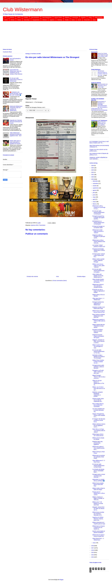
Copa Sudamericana (46, 17)
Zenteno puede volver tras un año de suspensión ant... (98, 400)
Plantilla (67, 19)
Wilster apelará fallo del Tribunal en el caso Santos (98, 326)
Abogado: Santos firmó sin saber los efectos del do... (98, 508)
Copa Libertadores (35, 17)
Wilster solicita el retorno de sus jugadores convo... (98, 425)
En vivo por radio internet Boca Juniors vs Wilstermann (16, 79)
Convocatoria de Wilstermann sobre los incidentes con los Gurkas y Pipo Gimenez (16, 72)
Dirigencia (67, 17)
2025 (92, 165)
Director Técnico (58, 17)
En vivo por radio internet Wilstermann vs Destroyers (98, 212)
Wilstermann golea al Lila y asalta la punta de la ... (98, 448)
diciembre (95, 181)
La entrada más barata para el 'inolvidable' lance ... (98, 471)
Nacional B (94, 52)
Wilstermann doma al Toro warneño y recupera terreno (97, 286)
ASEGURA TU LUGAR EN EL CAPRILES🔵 (98, 480)
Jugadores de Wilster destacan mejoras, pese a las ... (97, 519)
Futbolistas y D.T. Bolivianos (99, 120)
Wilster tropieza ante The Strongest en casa (97, 346)
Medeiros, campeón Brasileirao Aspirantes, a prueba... (97, 394)
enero (94, 542)
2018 (92, 545)
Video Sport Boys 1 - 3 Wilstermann (98, 299)
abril (94, 199)
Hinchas (12, 19)
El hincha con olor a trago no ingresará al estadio (98, 291)
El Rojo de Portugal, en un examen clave (98, 227)
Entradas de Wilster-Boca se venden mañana (97, 331)
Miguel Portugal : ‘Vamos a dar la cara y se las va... (98, 377)
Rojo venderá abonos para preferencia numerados (98, 405)
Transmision (42, 225)
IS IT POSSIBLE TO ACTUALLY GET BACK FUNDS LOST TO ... (99, 142)
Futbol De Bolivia (96, 82)
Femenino (83, 17)
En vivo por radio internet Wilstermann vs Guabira (98, 271)
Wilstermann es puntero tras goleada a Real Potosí (98, 457)
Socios (73, 19)
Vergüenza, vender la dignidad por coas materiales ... (98, 158)
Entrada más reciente (32, 276)
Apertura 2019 (34, 225)
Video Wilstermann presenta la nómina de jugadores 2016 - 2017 (16, 134)
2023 (92, 170)
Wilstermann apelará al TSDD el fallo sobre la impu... (98, 321)
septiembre (96, 188)
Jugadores (52, 19)
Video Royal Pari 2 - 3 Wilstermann (98, 539)
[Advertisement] (53, 35)
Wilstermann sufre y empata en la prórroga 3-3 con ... (98, 207)
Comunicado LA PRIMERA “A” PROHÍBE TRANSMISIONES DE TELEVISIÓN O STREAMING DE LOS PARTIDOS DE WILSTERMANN (99, 106)
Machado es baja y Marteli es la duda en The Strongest (98, 356)
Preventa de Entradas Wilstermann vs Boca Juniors (98, 250)
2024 (92, 167)
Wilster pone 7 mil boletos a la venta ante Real (97, 503)
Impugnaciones (36, 19)
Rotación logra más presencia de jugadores (97, 443)
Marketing (60, 19)
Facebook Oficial (7, 52)
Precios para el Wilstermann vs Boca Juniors (98, 493)
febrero (95, 204)
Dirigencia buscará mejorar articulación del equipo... (98, 336)
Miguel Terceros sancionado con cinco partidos (102, 123)
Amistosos (12, 17)
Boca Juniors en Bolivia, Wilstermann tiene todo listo (98, 316)
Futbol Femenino (98, 17)
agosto (95, 190)
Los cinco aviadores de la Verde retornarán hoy (98, 410)
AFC (5, 17)
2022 (92, 172)
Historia (19, 19)
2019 (92, 179)
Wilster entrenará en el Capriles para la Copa (98, 523)
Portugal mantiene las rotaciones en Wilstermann (98, 303)
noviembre (95, 183)
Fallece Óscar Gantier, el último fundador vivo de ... (98, 362)
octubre (95, 185)
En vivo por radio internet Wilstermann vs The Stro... (98, 351)
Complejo (26, 17)
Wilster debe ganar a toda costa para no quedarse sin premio (15, 142)
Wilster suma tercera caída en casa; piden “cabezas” (98, 265)
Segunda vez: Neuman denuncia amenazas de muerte (16, 122)
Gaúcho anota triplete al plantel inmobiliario (98, 531)
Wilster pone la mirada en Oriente (98, 438)
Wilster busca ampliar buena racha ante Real (98, 484)
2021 (92, 174)
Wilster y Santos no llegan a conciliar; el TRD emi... (98, 498)
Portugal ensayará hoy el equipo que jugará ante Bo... (98, 217)
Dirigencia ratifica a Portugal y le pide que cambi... (98, 236)
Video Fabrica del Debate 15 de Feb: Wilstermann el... (97, 276)
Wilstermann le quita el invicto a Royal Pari (98, 535)
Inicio (57, 276)
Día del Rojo (75, 17)
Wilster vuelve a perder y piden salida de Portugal (98, 260)
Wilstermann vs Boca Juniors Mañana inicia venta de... (98, 241)
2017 (92, 548)
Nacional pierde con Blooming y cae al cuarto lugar (103, 86)
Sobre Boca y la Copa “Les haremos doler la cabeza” (98, 430)
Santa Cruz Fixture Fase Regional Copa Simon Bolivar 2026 (103, 55)
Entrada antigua (81, 276)
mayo (94, 197)
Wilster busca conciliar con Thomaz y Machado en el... (98, 514)
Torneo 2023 (87, 19)
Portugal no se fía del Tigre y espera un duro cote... (97, 372)
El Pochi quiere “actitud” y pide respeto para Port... (98, 255)
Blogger (61, 579)
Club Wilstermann (22, 9)
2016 (92, 550)
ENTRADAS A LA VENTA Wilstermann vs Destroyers (98, 223)
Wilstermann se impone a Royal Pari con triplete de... (98, 527)
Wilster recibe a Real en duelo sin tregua (98, 489)
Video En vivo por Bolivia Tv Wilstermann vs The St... (98, 382)
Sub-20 (79, 19)
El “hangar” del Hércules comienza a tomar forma (98, 420)
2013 (92, 557)
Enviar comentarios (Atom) (60, 280)
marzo (94, 201)
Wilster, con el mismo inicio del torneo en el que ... (98, 388)
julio (94, 192)
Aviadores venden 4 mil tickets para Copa (98, 307)
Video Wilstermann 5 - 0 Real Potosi (98, 461)
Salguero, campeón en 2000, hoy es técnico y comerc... (98, 341)
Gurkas (6, 19)
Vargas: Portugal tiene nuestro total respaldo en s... (98, 415)
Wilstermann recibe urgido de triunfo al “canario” (97, 231)
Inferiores (44, 19)
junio (94, 194)
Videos (94, 19)
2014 (92, 554)
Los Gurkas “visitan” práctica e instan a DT (98, 245)
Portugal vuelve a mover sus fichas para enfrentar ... (98, 476)
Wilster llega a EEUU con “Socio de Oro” (98, 435)
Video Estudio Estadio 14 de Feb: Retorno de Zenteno (98, 281)
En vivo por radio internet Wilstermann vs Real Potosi (98, 466)
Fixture (90, 17)
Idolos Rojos (27, 19)
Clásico (18, 17)
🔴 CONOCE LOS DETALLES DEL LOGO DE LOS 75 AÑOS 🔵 (16, 94)
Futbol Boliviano (95, 69)
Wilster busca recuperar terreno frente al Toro (98, 311)
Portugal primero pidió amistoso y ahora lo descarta (98, 367)
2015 (92, 552)
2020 (92, 177)
